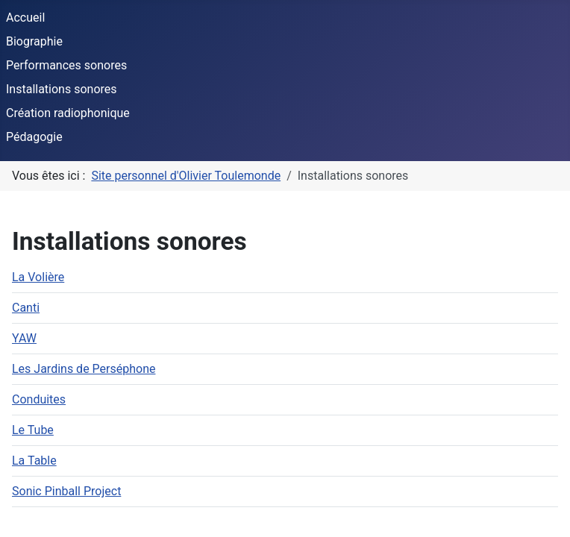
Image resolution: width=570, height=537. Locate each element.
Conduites (39, 399)
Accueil (25, 17)
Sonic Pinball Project (66, 491)
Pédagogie (34, 137)
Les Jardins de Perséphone (83, 369)
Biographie (34, 41)
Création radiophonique (68, 113)
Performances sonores (66, 65)
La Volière (38, 277)
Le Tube (33, 430)
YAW (24, 338)
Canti (26, 308)
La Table (34, 460)
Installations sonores (61, 89)
